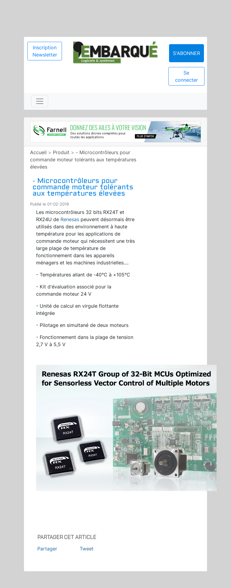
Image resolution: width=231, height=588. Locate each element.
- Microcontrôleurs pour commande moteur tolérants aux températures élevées (83, 159)
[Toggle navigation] (39, 101)
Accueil (38, 152)
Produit (61, 152)
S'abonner (186, 53)
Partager (47, 549)
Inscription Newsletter (44, 51)
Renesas (69, 219)
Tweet (87, 549)
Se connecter (186, 76)
